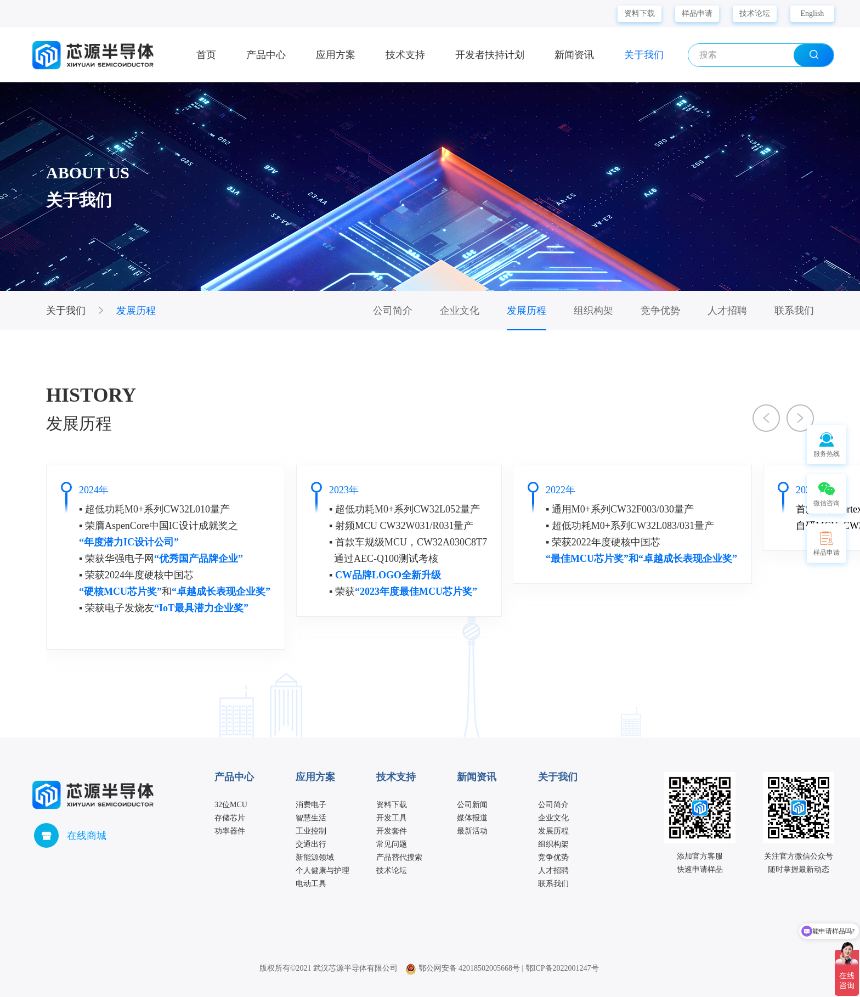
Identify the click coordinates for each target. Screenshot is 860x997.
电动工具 (311, 884)
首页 (206, 54)
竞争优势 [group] (660, 310)
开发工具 (391, 818)
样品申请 (697, 13)
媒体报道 (472, 818)
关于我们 (644, 54)
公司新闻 (472, 805)
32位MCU (230, 805)
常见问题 (391, 844)
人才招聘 (553, 870)
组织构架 (553, 844)
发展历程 (136, 310)
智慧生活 (311, 818)
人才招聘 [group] (727, 310)
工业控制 (311, 831)
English (812, 13)
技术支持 (405, 54)
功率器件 (229, 831)
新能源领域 (315, 857)
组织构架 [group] (593, 310)
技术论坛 (754, 13)
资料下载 (639, 13)
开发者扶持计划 (489, 54)
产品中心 (266, 54)
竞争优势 (553, 857)
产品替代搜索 (399, 857)
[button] (766, 418)
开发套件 (391, 831)
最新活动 (472, 831)
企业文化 (553, 818)
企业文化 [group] (459, 310)
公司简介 (553, 805)
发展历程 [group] (526, 310)
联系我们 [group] (794, 310)
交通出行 (311, 844)
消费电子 (311, 805)
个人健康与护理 (322, 870)
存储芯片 (229, 818)
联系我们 (553, 884)
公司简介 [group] (392, 310)
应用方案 (335, 54)
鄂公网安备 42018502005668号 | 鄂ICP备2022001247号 (502, 968)
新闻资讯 (574, 54)
